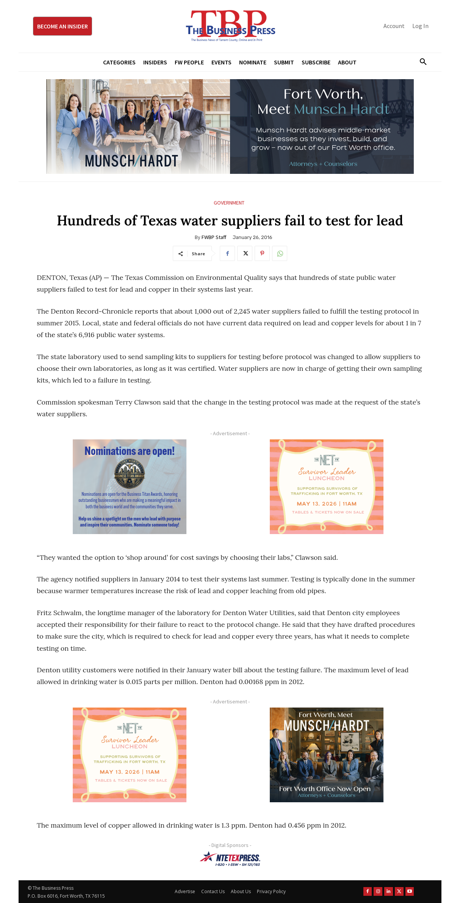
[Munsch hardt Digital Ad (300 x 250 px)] (326, 755)
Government (229, 203)
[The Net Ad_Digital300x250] (326, 486)
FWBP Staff (214, 237)
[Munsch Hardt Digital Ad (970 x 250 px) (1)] (230, 126)
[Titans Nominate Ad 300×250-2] (129, 486)
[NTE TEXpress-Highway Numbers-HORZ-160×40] (230, 858)
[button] (420, 62)
